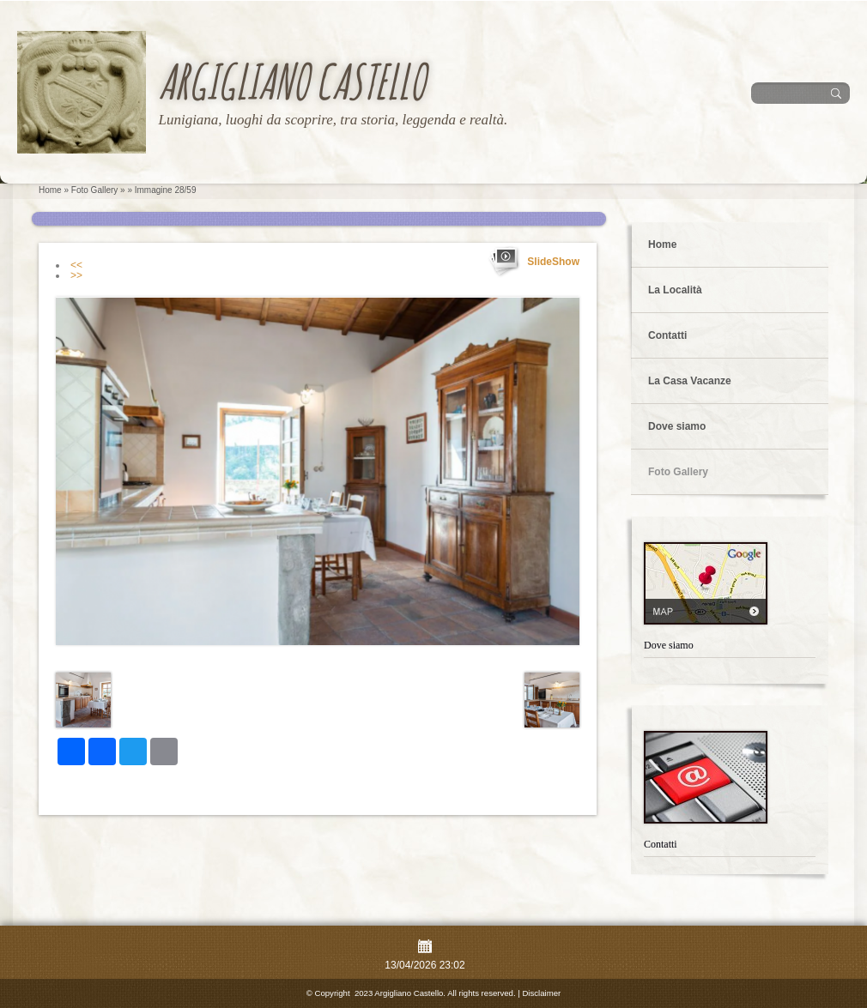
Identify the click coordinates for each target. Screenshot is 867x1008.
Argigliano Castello (291, 81)
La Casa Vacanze (689, 381)
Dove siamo (677, 426)
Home (50, 190)
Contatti (667, 335)
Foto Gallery (94, 190)
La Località (675, 290)
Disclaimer (541, 993)
